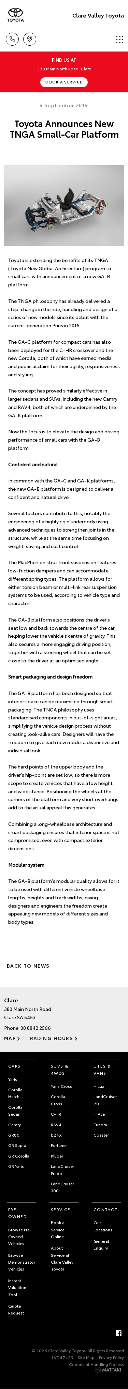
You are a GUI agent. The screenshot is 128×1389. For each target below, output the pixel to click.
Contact (106, 1209)
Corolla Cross (58, 1099)
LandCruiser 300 (62, 1187)
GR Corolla (18, 1156)
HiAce (99, 1114)
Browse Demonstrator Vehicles (21, 1262)
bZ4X (56, 1135)
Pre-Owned (17, 1212)
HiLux (99, 1086)
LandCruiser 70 (105, 1099)
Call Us (12, 38)
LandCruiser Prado (62, 1169)
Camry (14, 1124)
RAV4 (56, 1124)
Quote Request (16, 1309)
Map (10, 1038)
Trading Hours (49, 1038)
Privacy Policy (111, 1357)
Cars (14, 1066)
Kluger (57, 1156)
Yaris (12, 1079)
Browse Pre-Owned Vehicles (19, 1236)
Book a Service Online (58, 1229)
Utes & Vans (102, 1069)
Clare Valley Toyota (98, 15)
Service (61, 1209)
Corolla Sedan (15, 1110)
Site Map (86, 1357)
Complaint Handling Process (96, 1364)
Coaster (101, 1135)
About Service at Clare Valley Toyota (62, 1258)
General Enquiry (101, 1244)
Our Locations (103, 1225)
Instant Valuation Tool (17, 1287)
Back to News (28, 965)
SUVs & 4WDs (59, 1069)
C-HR (56, 1114)
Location (29, 38)
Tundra (100, 1124)
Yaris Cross (61, 1086)
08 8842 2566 (35, 1027)
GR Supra (17, 1145)
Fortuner (59, 1145)
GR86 (13, 1135)
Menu (120, 39)
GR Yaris (16, 1166)
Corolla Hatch (15, 1092)
